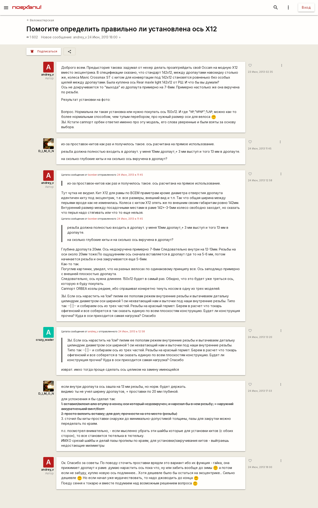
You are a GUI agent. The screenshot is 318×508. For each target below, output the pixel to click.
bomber (92, 174)
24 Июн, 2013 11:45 (260, 148)
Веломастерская (40, 20)
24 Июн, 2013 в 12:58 (131, 331)
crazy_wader (45, 339)
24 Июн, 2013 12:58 (260, 180)
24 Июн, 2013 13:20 (260, 337)
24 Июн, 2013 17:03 (260, 390)
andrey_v (80, 37)
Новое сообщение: (56, 37)
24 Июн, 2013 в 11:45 (130, 174)
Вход (306, 7)
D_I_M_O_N (46, 151)
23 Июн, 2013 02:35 (260, 71)
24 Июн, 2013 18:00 (104, 37)
